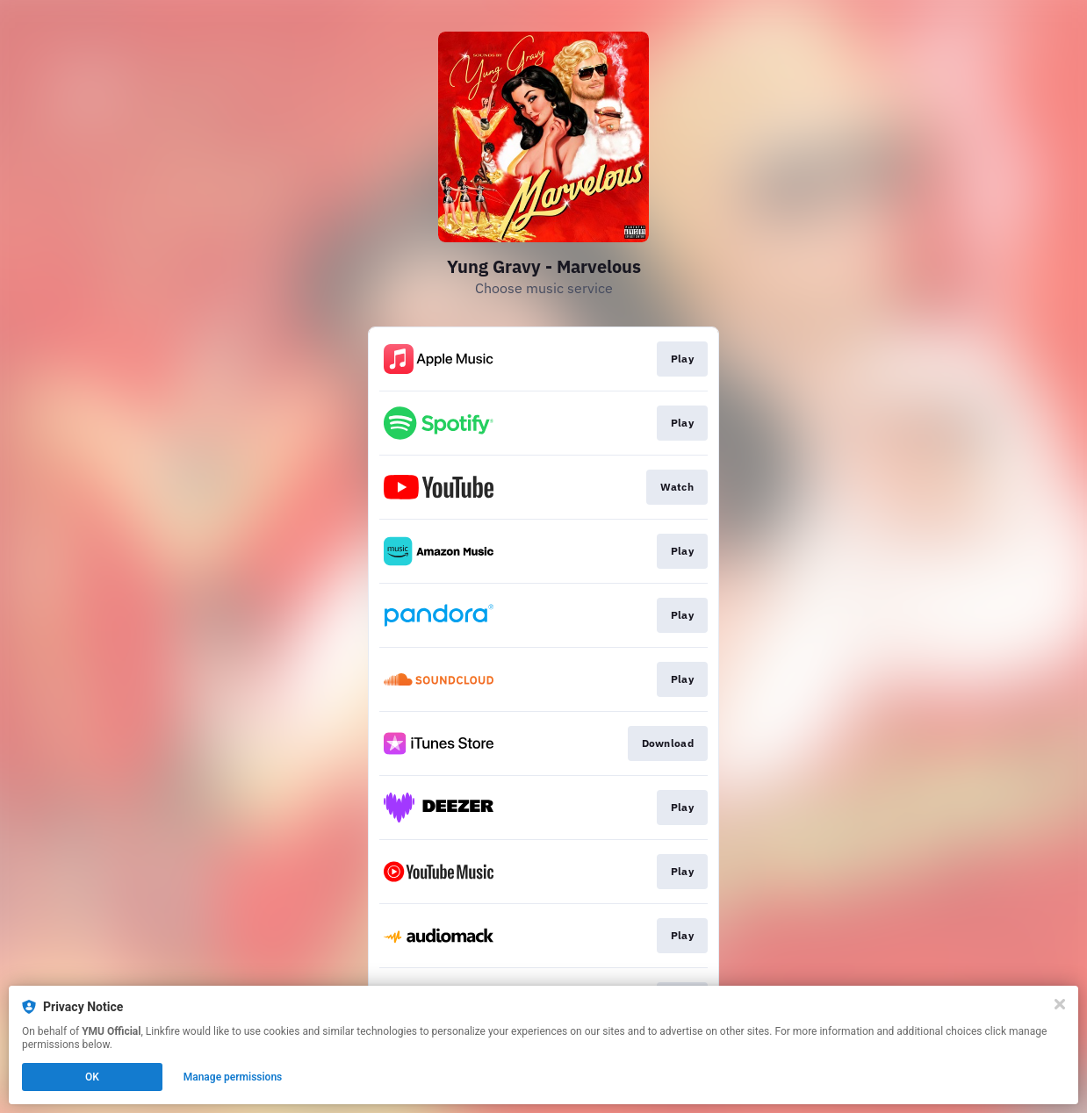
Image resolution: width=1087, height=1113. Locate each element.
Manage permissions (233, 1077)
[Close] (1060, 1004)
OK (92, 1077)
